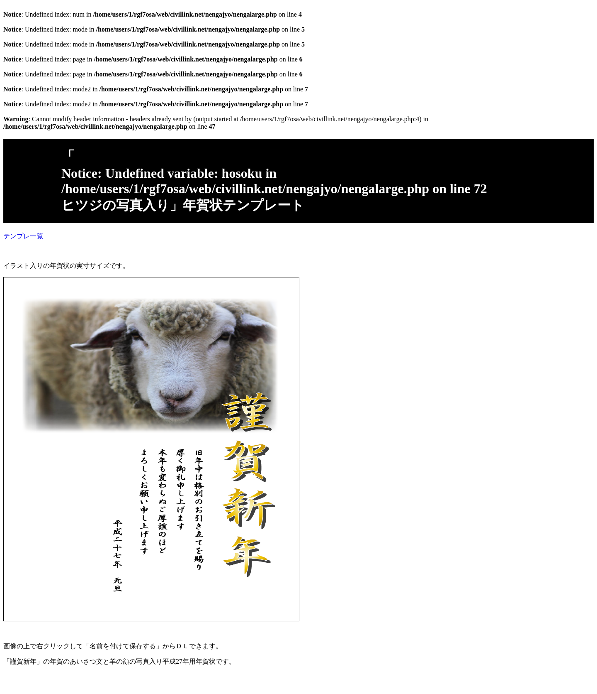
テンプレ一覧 (23, 236)
